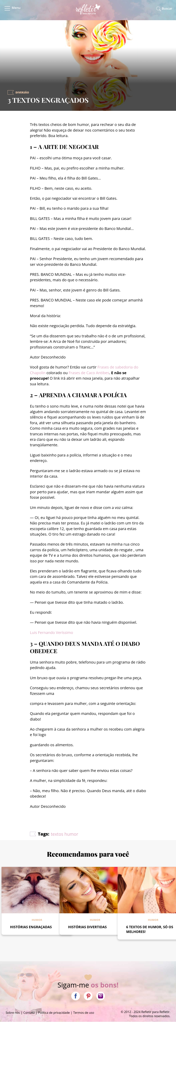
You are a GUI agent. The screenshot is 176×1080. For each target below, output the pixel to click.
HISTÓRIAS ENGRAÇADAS (31, 927)
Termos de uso (83, 1013)
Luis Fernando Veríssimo (51, 632)
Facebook (75, 996)
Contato (29, 1013)
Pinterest (88, 996)
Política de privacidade (54, 1013)
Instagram (100, 996)
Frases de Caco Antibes (89, 372)
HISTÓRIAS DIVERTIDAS (87, 927)
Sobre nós (13, 1013)
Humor (37, 920)
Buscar (167, 8)
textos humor (64, 834)
